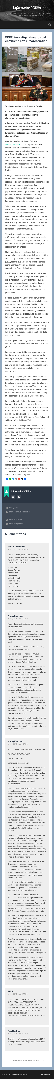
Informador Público (27, 7)
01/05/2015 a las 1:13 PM (18, 744)
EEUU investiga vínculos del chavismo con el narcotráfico (26, 39)
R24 (21, 144)
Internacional (14, 512)
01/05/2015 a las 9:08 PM (18, 1034)
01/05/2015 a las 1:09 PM (18, 619)
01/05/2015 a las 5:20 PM (18, 994)
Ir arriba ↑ (46, 1074)
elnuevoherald (11, 144)
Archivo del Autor (13, 497)
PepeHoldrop (14, 1031)
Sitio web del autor (19, 497)
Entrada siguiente (16, 523)
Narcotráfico (25, 512)
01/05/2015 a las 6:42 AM (18, 549)
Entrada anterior (15, 519)
